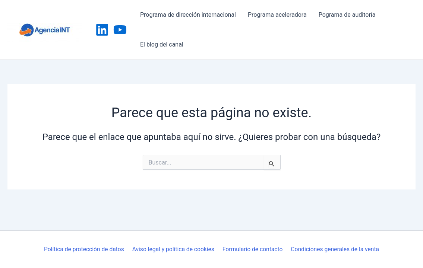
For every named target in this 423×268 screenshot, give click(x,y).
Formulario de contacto (252, 249)
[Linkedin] (102, 29)
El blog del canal (161, 44)
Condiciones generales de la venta (334, 249)
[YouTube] (120, 29)
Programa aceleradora (277, 14)
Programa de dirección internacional (188, 14)
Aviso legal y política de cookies (173, 249)
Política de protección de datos (85, 249)
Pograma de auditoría (347, 14)
